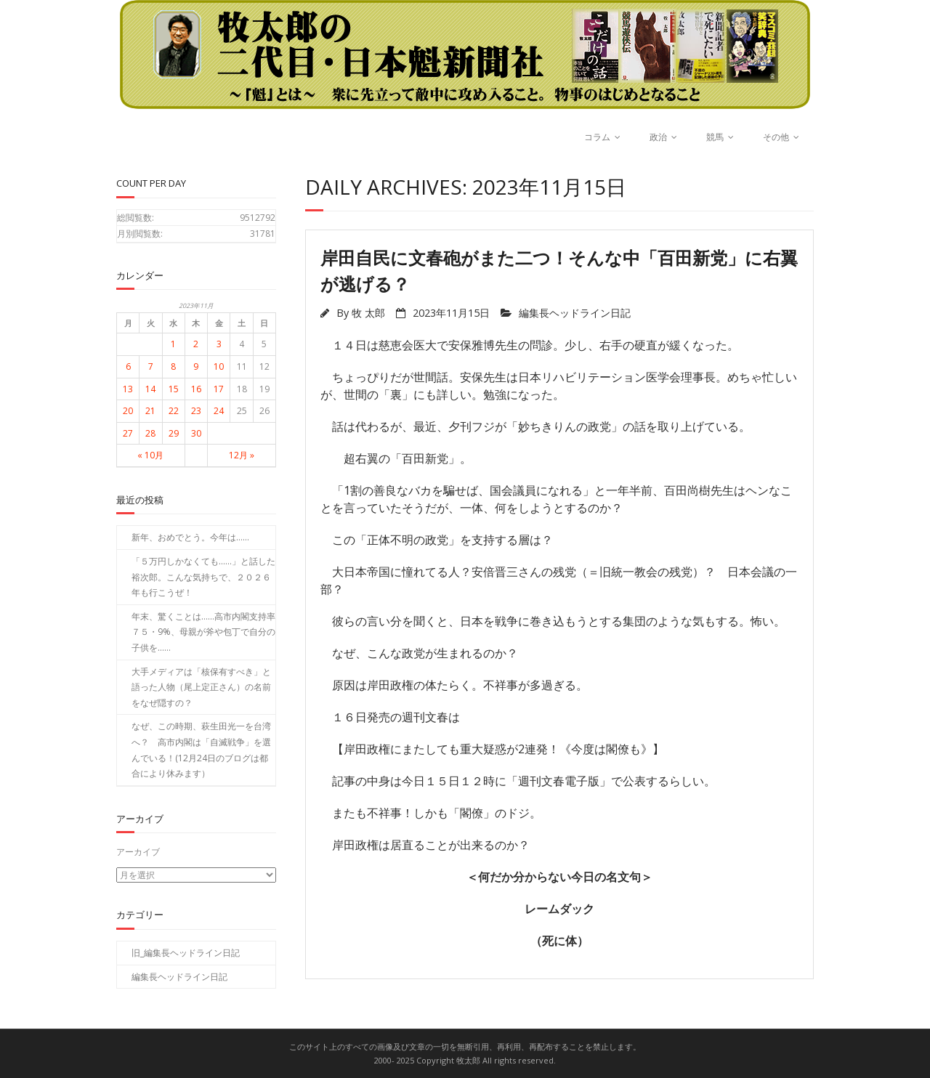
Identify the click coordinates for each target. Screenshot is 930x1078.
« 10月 (150, 455)
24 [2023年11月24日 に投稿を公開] (219, 411)
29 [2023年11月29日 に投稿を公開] (174, 433)
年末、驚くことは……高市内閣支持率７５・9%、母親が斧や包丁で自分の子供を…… (203, 632)
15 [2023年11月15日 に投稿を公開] (174, 389)
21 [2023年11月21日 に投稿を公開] (150, 411)
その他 (776, 137)
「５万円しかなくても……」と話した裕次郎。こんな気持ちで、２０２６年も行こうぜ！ (203, 577)
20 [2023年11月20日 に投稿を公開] (128, 411)
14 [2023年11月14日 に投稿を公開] (150, 389)
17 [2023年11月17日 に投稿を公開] (219, 389)
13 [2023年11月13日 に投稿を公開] (128, 389)
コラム (597, 137)
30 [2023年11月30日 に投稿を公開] (196, 433)
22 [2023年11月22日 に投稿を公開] (174, 411)
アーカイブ (138, 852)
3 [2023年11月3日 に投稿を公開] (219, 344)
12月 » (241, 455)
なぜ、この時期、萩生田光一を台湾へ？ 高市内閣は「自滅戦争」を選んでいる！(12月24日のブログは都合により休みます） (201, 749)
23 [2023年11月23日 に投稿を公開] (196, 411)
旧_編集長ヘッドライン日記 (186, 952)
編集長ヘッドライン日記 (575, 313)
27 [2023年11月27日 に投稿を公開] (128, 433)
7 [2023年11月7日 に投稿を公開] (150, 366)
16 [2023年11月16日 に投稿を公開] (196, 389)
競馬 (715, 137)
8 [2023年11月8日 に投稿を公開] (173, 366)
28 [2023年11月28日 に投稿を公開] (150, 433)
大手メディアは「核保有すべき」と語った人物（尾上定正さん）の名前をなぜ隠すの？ (201, 687)
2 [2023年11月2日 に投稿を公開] (195, 344)
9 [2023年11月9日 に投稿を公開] (195, 366)
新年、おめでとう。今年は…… (190, 537)
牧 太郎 (368, 313)
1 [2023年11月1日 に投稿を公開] (173, 344)
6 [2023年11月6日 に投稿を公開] (128, 366)
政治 (658, 137)
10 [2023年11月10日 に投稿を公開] (219, 366)
